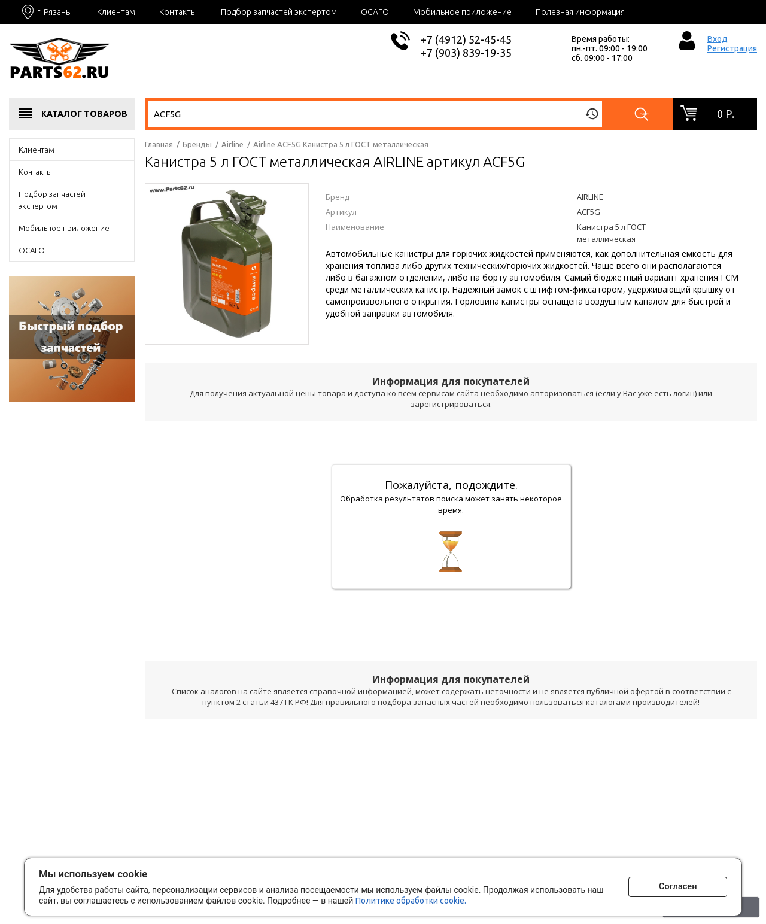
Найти (646, 113)
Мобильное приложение (462, 12)
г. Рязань (53, 12)
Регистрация (732, 48)
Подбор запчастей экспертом (279, 12)
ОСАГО (375, 12)
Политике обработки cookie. (428, 899)
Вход (717, 39)
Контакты (178, 12)
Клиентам (116, 12)
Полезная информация (580, 12)
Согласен (667, 884)
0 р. (725, 114)
